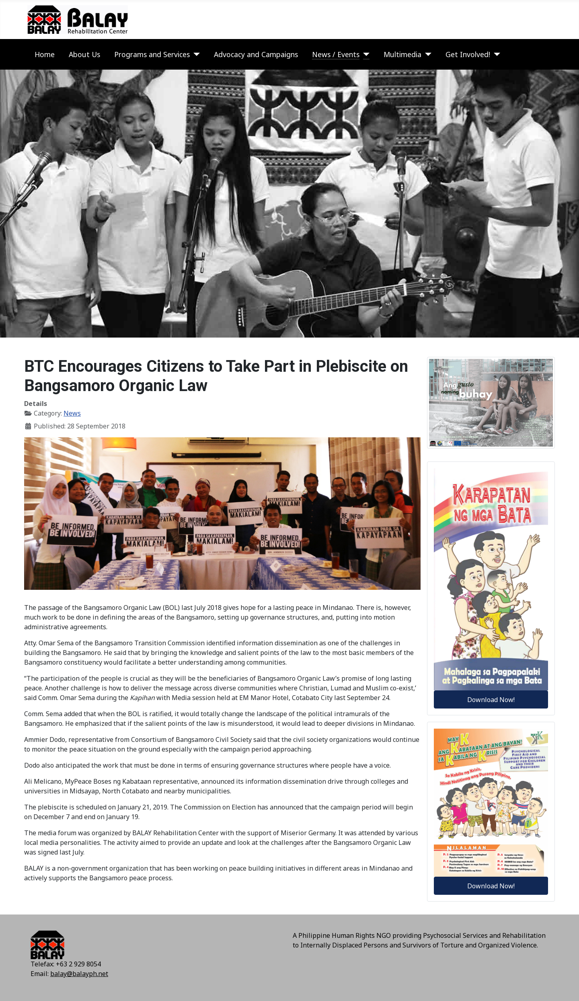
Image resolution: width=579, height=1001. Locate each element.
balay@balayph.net (79, 973)
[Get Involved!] (495, 54)
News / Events (335, 54)
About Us (84, 54)
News (72, 413)
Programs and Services (152, 54)
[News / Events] (364, 54)
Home (45, 54)
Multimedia (402, 54)
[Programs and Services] (195, 54)
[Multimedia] (426, 54)
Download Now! (491, 699)
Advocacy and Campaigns (256, 54)
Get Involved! (468, 54)
